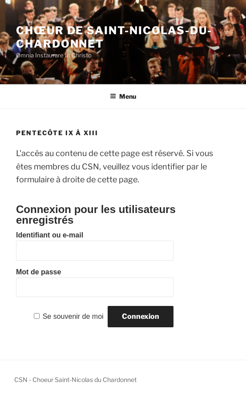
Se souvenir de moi (73, 316)
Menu (123, 96)
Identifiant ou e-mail (49, 235)
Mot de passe (38, 272)
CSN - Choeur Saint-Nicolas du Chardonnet (75, 379)
